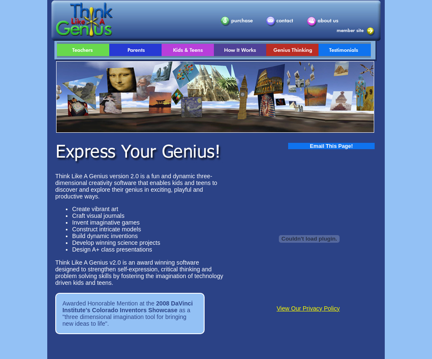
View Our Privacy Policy (308, 308)
